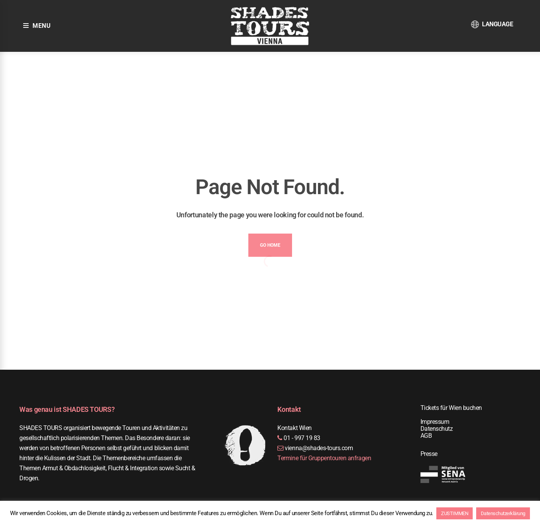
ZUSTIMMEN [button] (454, 513)
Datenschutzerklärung (503, 513)
